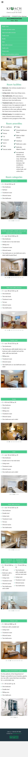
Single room (5, 26)
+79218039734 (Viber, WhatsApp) (19, 16)
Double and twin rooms (8, 29)
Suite (3, 42)
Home (12, 20)
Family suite (5, 48)
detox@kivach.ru (17, 733)
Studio (4, 39)
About (16, 20)
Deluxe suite (5, 51)
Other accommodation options (10, 54)
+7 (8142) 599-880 (5, 16)
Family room (5, 35)
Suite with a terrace (7, 45)
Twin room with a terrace (9, 32)
